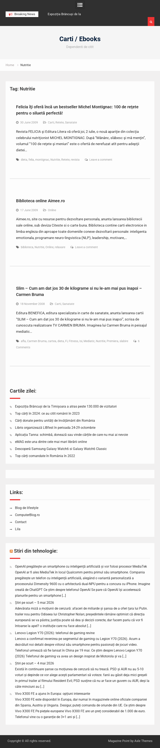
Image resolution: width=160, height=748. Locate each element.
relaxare (60, 247)
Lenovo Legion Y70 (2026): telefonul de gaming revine (55, 633)
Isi (80, 341)
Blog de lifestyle (26, 508)
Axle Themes (143, 741)
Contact (20, 522)
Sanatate (71, 122)
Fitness (73, 341)
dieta (24, 159)
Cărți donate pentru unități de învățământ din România (55, 421)
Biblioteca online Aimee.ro (40, 200)
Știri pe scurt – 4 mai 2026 (34, 663)
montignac (42, 159)
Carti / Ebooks (80, 39)
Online (52, 210)
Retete (59, 122)
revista (75, 159)
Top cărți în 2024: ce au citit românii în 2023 (47, 413)
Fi (66, 341)
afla (23, 341)
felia (31, 159)
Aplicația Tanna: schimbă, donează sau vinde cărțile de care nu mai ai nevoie (71, 435)
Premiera (112, 341)
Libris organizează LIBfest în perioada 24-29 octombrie (55, 428)
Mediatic (89, 341)
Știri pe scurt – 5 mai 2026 (34, 603)
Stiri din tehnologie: (36, 551)
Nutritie (55, 159)
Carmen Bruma (37, 341)
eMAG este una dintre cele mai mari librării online (51, 442)
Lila (17, 529)
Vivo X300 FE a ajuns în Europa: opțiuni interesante (52, 694)
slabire (124, 341)
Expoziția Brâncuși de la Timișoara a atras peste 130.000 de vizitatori (66, 406)
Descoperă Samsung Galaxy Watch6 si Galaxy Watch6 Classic (61, 449)
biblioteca (27, 247)
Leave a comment (100, 159)
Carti (51, 122)
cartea (52, 341)
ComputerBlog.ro (27, 515)
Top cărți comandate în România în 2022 (45, 456)
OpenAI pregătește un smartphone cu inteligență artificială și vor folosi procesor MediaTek (81, 566)
